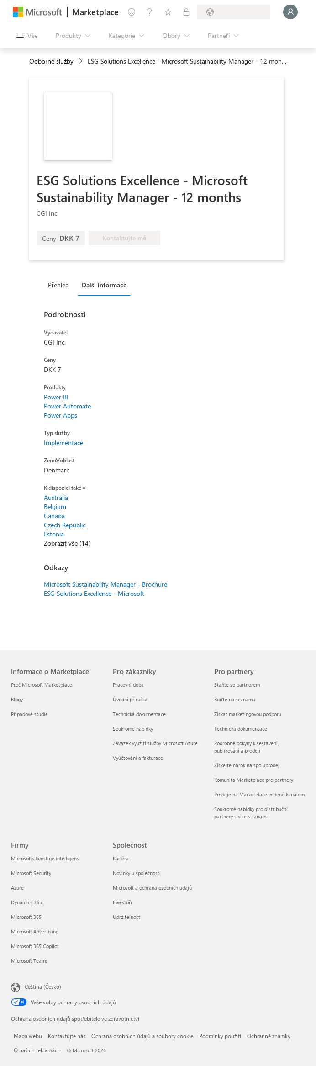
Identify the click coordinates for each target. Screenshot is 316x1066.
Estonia (54, 534)
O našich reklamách (37, 1050)
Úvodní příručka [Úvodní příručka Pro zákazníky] (130, 699)
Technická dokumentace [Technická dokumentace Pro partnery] (240, 728)
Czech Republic (64, 524)
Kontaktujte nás (66, 1035)
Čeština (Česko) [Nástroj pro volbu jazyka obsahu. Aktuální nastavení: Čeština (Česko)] (43, 986)
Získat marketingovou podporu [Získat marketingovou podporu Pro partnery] (247, 714)
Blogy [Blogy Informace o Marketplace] (17, 699)
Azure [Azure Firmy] (17, 887)
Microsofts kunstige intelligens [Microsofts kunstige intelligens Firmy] (45, 858)
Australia (56, 497)
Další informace (104, 285)
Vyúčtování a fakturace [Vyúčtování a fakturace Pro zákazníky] (138, 757)
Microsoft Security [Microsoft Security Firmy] (31, 873)
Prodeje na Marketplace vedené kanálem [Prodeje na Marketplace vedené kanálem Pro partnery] (259, 794)
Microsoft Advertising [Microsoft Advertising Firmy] (34, 931)
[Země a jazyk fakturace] (233, 12)
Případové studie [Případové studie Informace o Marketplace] (29, 714)
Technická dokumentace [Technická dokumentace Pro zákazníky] (139, 714)
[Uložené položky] (168, 12)
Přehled (58, 285)
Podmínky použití (220, 1035)
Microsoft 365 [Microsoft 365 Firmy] (26, 916)
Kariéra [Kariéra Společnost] (121, 858)
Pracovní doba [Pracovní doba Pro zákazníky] (128, 684)
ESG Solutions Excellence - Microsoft (94, 593)
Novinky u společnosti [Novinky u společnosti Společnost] (137, 873)
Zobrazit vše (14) (67, 543)
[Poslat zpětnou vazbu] (131, 12)
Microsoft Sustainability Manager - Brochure (105, 584)
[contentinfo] (81, 61)
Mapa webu (28, 1035)
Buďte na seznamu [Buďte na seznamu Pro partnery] (234, 699)
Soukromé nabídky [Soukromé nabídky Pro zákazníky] (133, 728)
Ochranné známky (268, 1035)
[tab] (61, 285)
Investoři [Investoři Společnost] (122, 902)
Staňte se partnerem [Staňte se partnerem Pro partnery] (237, 684)
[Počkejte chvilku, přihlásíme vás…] (290, 12)
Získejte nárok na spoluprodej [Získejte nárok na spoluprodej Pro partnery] (246, 765)
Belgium (55, 506)
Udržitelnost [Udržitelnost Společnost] (126, 916)
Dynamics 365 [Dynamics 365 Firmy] (26, 902)
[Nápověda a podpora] (149, 12)
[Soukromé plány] (186, 12)
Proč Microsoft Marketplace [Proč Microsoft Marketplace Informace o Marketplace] (41, 684)
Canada (54, 515)
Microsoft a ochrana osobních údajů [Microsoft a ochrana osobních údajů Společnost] (152, 887)
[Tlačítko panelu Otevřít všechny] (27, 36)
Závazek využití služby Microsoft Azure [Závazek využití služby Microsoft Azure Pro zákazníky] (155, 743)
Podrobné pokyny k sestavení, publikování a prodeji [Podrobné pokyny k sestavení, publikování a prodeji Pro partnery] (246, 747)
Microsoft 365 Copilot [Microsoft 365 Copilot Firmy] (35, 946)
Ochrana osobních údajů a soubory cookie (142, 1035)
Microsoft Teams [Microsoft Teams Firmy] (29, 960)
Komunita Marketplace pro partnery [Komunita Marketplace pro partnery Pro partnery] (253, 779)
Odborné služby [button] (51, 61)
